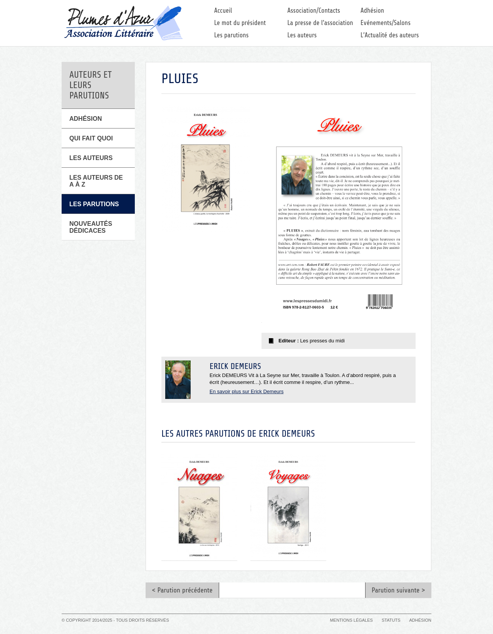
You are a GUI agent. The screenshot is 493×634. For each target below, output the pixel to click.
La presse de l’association (320, 23)
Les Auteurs (90, 158)
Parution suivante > (398, 590)
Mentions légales (351, 620)
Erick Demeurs (235, 366)
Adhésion (372, 10)
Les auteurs (302, 35)
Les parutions (231, 35)
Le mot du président (240, 23)
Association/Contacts (313, 10)
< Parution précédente (182, 590)
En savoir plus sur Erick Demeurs (246, 391)
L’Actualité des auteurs (390, 35)
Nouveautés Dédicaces (90, 227)
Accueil (223, 10)
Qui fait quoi (91, 138)
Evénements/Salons (386, 23)
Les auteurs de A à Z (96, 181)
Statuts (391, 620)
